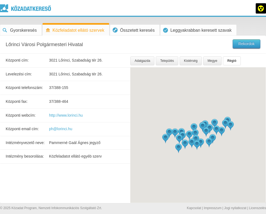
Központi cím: (17, 60)
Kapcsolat (194, 208)
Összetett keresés (134, 30)
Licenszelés (257, 208)
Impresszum (212, 208)
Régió (231, 61)
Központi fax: (17, 101)
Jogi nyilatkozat (235, 208)
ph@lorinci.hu (60, 129)
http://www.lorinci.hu (66, 115)
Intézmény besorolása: (25, 156)
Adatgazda (142, 61)
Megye (212, 61)
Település (167, 61)
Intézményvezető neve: (25, 142)
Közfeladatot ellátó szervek (74, 30)
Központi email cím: (22, 129)
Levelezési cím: (19, 74)
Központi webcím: (21, 115)
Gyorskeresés (20, 30)
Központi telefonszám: (24, 87)
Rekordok (246, 43)
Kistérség (190, 61)
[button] (202, 127)
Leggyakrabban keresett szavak (197, 30)
